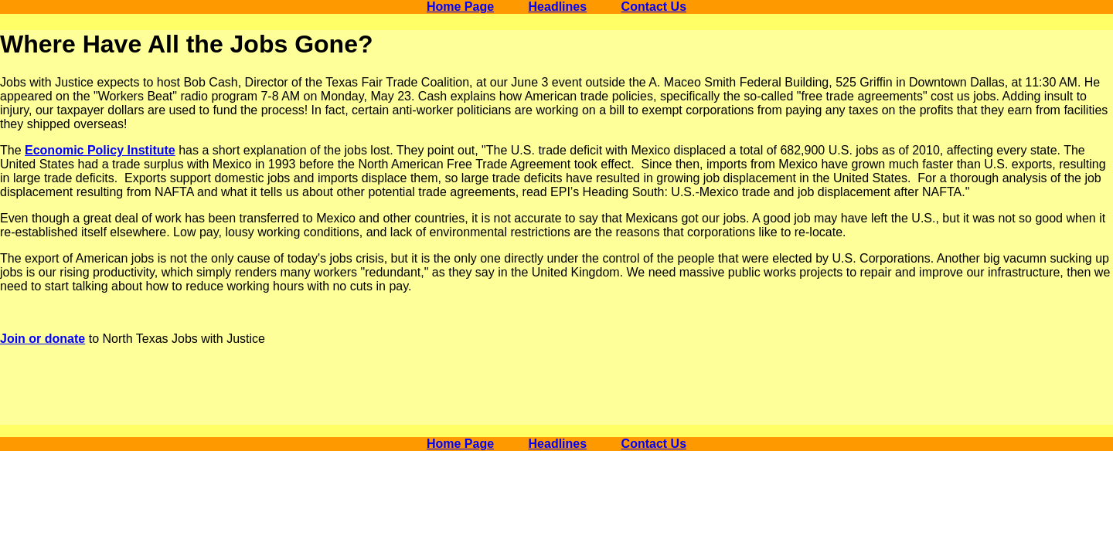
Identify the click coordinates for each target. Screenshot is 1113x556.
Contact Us (653, 6)
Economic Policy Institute (100, 150)
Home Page (460, 6)
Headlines (558, 6)
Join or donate (42, 338)
